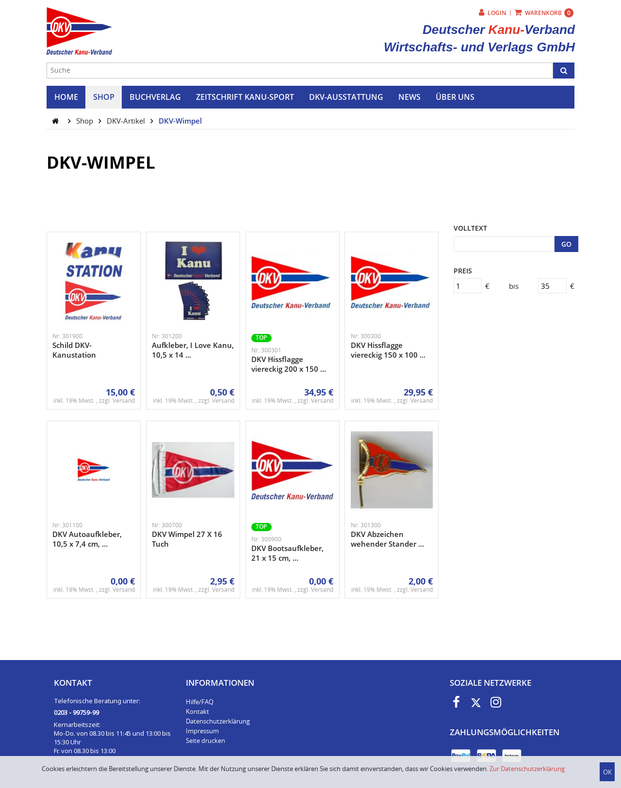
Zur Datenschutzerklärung (527, 768)
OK (607, 772)
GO (566, 244)
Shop (85, 121)
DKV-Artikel (127, 121)
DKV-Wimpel (180, 121)
